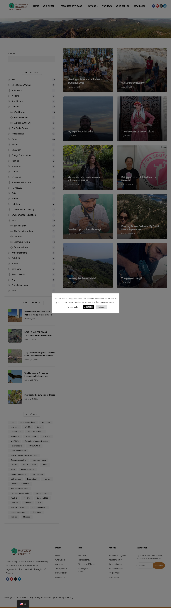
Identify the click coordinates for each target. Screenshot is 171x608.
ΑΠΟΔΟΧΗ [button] (88, 307)
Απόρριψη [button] (101, 307)
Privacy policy (73, 307)
